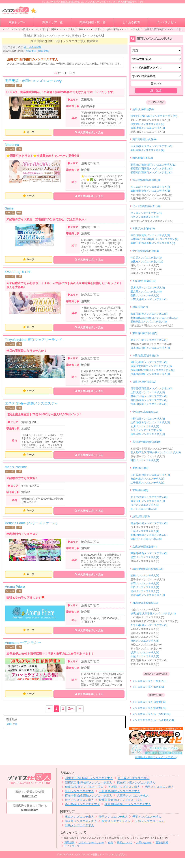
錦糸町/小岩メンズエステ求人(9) (149, 523)
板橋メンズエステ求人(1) (145, 575)
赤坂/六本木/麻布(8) (143, 228)
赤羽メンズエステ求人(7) (145, 583)
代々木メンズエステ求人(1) (146, 213)
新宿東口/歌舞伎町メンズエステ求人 (86, 782)
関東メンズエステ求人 (63, 29)
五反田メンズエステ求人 (121, 786)
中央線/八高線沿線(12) (145, 411)
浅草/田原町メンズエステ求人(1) (149, 404)
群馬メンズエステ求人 (77, 825)
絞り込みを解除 (32, 47)
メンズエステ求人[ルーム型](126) (151, 714)
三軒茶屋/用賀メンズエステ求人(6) (150, 474)
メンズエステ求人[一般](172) (148, 680)
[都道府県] (156, 50)
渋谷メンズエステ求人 (77, 799)
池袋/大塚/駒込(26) (143, 109)
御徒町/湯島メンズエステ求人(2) (149, 400)
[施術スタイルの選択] (156, 67)
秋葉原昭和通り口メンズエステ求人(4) (152, 370)
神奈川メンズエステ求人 (78, 821)
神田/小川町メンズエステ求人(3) (149, 362)
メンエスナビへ (166, 22)
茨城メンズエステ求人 (147, 821)
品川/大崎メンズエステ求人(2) (148, 287)
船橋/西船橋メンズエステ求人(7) (149, 535)
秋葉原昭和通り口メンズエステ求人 (125, 804)
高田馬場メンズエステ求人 (80, 804)
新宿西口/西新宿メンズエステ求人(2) (152, 168)
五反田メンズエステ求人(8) (146, 291)
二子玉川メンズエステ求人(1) (147, 482)
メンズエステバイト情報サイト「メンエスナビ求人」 (99, 854)
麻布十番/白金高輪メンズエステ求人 (86, 795)
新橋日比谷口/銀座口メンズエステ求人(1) (154, 317)
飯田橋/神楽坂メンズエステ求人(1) (150, 190)
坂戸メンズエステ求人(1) (145, 652)
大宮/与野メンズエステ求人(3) (148, 595)
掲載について (122, 842)
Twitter (156, 83)
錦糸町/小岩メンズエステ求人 (133, 782)
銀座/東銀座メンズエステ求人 (81, 786)
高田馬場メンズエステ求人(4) (147, 150)
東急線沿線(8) (140, 468)
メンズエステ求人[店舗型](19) (149, 702)
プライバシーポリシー (89, 842)
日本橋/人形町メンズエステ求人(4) (150, 347)
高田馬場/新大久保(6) (144, 139)
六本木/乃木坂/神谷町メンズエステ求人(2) (154, 239)
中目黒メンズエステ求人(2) (146, 257)
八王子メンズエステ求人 (130, 795)
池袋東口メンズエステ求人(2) (147, 124)
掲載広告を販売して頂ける (29, 808)
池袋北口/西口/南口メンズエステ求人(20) (154, 116)
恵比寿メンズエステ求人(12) (147, 261)
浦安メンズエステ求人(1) (145, 557)
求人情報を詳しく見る (89, 132)
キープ (30, 132)
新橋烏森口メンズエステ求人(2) (149, 321)
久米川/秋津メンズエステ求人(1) (149, 625)
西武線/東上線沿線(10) (145, 602)
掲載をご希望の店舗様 (29, 794)
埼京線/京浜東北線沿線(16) (147, 568)
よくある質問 (131, 22)
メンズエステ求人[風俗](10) (148, 686)
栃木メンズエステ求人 (114, 821)
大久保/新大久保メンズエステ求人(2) (152, 146)
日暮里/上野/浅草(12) (144, 381)
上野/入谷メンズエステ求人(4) (148, 392)
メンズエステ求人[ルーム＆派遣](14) (153, 720)
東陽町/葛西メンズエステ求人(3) (149, 553)
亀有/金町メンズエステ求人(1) (148, 501)
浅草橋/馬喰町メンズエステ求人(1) (150, 374)
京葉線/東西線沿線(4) (144, 546)
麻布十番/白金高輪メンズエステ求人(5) (153, 243)
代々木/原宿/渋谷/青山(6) (146, 206)
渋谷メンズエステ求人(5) (145, 216)
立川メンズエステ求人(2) (145, 426)
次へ (71, 708)
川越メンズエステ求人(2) (145, 656)
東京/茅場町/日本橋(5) (144, 333)
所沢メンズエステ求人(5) (145, 640)
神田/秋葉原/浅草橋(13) (145, 355)
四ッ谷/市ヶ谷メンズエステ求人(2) (150, 186)
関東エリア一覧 (52, 22)
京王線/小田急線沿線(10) (146, 441)
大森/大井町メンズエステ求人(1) (149, 299)
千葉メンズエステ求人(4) (145, 531)
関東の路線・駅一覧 (92, 22)
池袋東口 (31, 51)
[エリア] (156, 59)
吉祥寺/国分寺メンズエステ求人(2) (150, 422)
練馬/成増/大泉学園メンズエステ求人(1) (153, 613)
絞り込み (156, 90)
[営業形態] (156, 76)
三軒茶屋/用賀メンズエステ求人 (117, 791)
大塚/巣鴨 (43, 51)
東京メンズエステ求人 (90, 29)
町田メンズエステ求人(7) (145, 460)
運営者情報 (159, 842)
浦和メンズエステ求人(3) (145, 591)
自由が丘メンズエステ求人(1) (147, 478)
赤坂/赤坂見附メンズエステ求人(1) (150, 235)
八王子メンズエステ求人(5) (146, 430)
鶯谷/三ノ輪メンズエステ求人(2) (149, 396)
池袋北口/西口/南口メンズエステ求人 (86, 778)
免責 (108, 842)
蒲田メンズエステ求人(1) (145, 295)
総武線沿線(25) (141, 516)
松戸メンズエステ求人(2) (145, 504)
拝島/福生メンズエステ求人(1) (148, 434)
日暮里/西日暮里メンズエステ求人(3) (152, 388)
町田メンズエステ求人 (77, 791)
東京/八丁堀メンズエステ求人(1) (149, 340)
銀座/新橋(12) (140, 307)
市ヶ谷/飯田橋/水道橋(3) (146, 180)
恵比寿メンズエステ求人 (131, 778)
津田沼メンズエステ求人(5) (146, 538)
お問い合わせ (142, 842)
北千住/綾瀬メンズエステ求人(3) (149, 497)
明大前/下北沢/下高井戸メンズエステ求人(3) (156, 452)
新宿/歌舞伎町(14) (142, 157)
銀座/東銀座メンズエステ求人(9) (149, 314)
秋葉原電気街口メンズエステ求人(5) (151, 366)
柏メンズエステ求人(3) (144, 508)
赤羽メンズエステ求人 (157, 786)
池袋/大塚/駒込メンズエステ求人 (123, 29)
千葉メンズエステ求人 (145, 816)
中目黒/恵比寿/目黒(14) (145, 250)
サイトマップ (69, 846)
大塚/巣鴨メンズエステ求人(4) (148, 127)
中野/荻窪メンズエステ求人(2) (148, 418)
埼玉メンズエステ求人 (111, 816)
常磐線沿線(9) (140, 490)
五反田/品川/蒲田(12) (144, 280)
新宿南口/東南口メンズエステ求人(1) (152, 172)
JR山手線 (12, 723)
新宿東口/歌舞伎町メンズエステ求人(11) (154, 164)
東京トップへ (17, 22)
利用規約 (67, 842)
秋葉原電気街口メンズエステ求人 (118, 799)
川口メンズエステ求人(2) (145, 587)
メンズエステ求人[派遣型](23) (149, 708)
